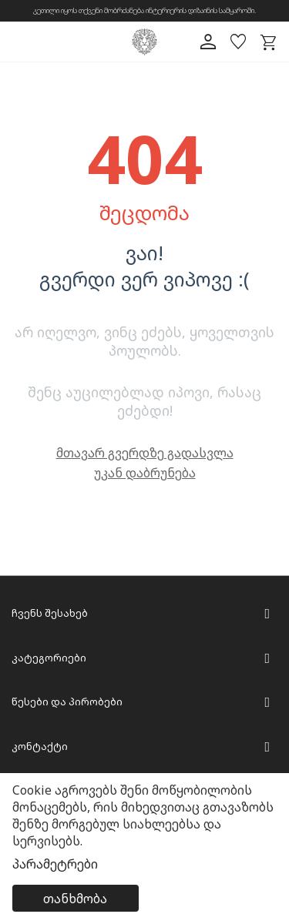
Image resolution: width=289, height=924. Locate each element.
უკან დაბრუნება (145, 472)
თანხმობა (75, 898)
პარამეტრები (55, 863)
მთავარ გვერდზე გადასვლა (145, 452)
